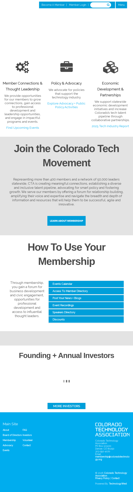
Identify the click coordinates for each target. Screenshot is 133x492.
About (6, 430)
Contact (27, 445)
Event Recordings (63, 305)
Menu (121, 4)
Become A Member (52, 4)
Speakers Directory (63, 312)
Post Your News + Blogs (66, 298)
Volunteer (28, 440)
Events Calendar (62, 283)
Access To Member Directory (70, 291)
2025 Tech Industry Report (110, 126)
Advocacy (8, 445)
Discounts (58, 319)
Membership (9, 440)
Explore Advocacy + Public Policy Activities (66, 105)
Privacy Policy (102, 478)
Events (6, 450)
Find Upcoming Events (22, 127)
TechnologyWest (118, 483)
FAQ (25, 430)
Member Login (77, 4)
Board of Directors (12, 435)
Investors (27, 435)
